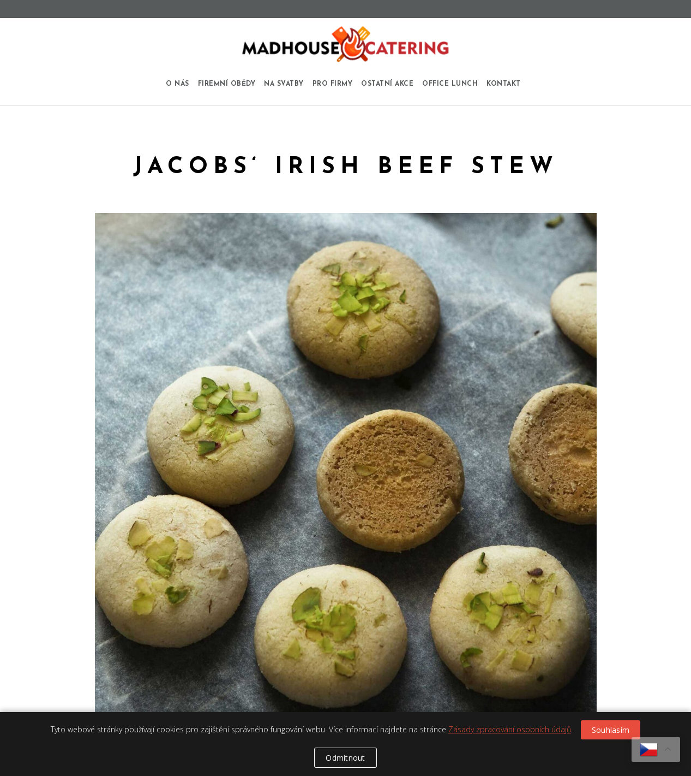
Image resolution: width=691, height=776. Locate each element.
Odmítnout (345, 758)
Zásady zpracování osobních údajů (509, 729)
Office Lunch (450, 84)
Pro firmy (333, 84)
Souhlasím (610, 730)
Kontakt (503, 84)
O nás (177, 84)
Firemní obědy (227, 84)
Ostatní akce (387, 84)
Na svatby (284, 84)
